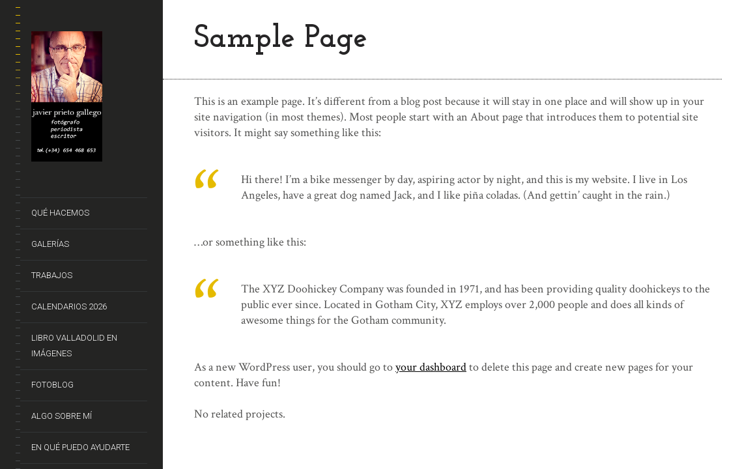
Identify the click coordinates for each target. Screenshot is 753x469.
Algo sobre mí (61, 416)
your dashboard (430, 367)
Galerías (50, 244)
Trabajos (51, 275)
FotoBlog (52, 385)
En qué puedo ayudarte (80, 447)
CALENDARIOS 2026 (69, 306)
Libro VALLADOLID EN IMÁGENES (74, 345)
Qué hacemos (60, 213)
